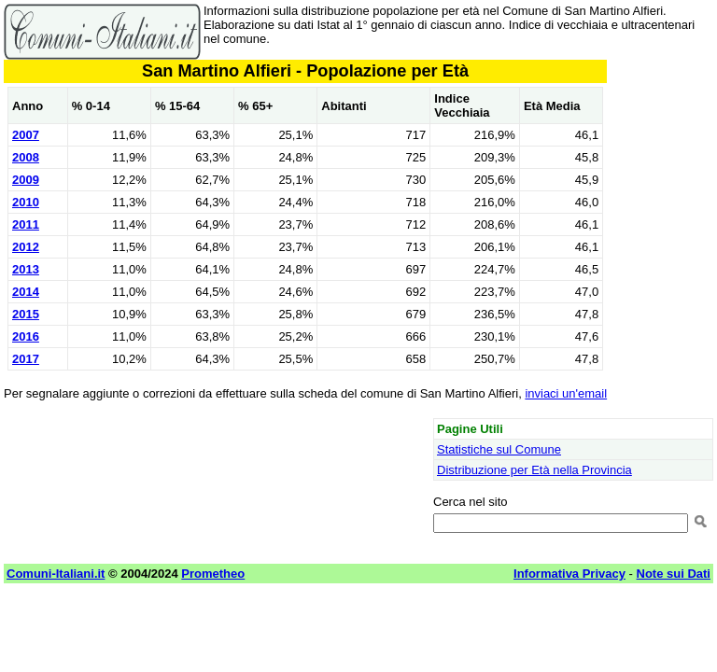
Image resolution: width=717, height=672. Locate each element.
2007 (25, 135)
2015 (25, 314)
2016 (25, 336)
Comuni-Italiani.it (56, 574)
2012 (25, 247)
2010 (25, 202)
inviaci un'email (566, 393)
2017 (25, 359)
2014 (25, 292)
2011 (25, 224)
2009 (25, 180)
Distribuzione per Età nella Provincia (534, 470)
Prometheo (213, 574)
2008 (25, 157)
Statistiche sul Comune (499, 449)
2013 (25, 269)
